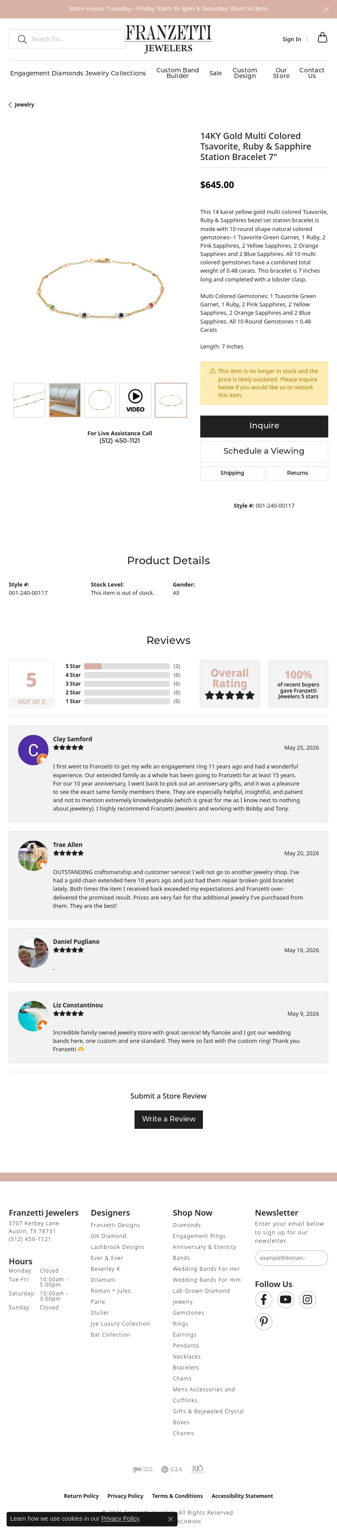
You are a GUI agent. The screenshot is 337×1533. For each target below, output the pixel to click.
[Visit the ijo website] (143, 1466)
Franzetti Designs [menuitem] (115, 1221)
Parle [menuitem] (98, 1298)
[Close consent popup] (170, 1519)
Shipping (232, 469)
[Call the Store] (30, 1235)
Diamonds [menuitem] (187, 1221)
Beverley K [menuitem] (105, 1265)
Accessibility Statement (242, 1492)
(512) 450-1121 (119, 437)
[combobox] (74, 39)
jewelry (24, 100)
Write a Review (168, 1115)
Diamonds (65, 72)
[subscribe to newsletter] (316, 1254)
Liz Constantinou (78, 1001)
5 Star (73, 662)
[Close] (326, 9)
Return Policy (81, 1492)
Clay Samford (72, 735)
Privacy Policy (125, 1492)
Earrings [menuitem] (185, 1331)
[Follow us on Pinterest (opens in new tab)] (264, 1318)
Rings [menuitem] (181, 1320)
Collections (123, 72)
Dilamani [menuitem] (103, 1276)
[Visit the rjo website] (197, 1466)
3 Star (73, 679)
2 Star (73, 688)
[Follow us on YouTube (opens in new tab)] (285, 1296)
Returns (297, 469)
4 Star (73, 671)
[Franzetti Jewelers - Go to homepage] (169, 39)
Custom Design (243, 72)
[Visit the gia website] (171, 1466)
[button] (295, 39)
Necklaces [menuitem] (187, 1353)
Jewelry (94, 72)
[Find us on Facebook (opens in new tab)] (264, 1296)
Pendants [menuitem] (186, 1342)
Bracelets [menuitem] (186, 1364)
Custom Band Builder (173, 72)
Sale (212, 72)
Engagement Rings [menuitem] (199, 1232)
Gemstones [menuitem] (189, 1309)
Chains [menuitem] (182, 1375)
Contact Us (313, 72)
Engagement (28, 72)
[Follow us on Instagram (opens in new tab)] (307, 1296)
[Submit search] (19, 39)
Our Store (281, 72)
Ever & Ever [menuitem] (107, 1254)
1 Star (73, 697)
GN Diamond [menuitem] (109, 1232)
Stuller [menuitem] (100, 1309)
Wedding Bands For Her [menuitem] (206, 1265)
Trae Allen (67, 840)
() (177, 662)
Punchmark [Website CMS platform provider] (186, 1518)
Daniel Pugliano (76, 937)
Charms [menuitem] (184, 1429)
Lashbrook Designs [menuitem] (118, 1243)
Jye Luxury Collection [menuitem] (120, 1320)
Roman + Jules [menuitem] (111, 1287)
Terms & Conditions (177, 1492)
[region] (100, 283)
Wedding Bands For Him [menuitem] (207, 1276)
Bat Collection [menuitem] (110, 1331)
